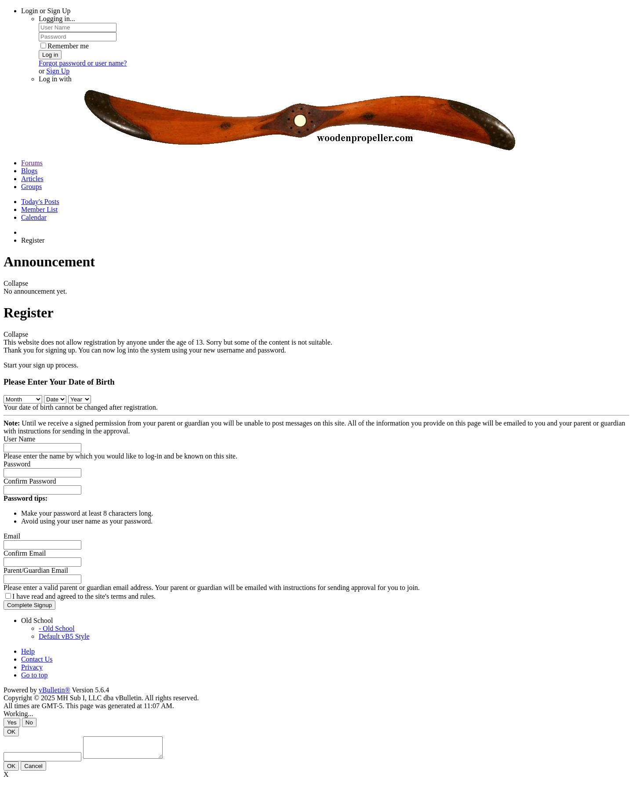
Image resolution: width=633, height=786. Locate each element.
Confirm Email (25, 553)
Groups (31, 186)
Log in (50, 54)
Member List (39, 209)
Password (17, 464)
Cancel (33, 770)
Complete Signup (29, 605)
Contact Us (37, 659)
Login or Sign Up (45, 11)
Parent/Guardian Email (36, 570)
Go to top (34, 675)
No (29, 722)
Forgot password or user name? (83, 63)
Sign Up (57, 71)
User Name (19, 439)
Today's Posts (40, 201)
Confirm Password (30, 481)
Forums (32, 163)
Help (28, 651)
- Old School (57, 628)
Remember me (64, 46)
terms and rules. (133, 596)
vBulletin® (54, 690)
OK (11, 731)
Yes (12, 722)
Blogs (29, 171)
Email (12, 536)
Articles (32, 178)
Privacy (32, 667)
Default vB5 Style (64, 636)
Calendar (34, 217)
